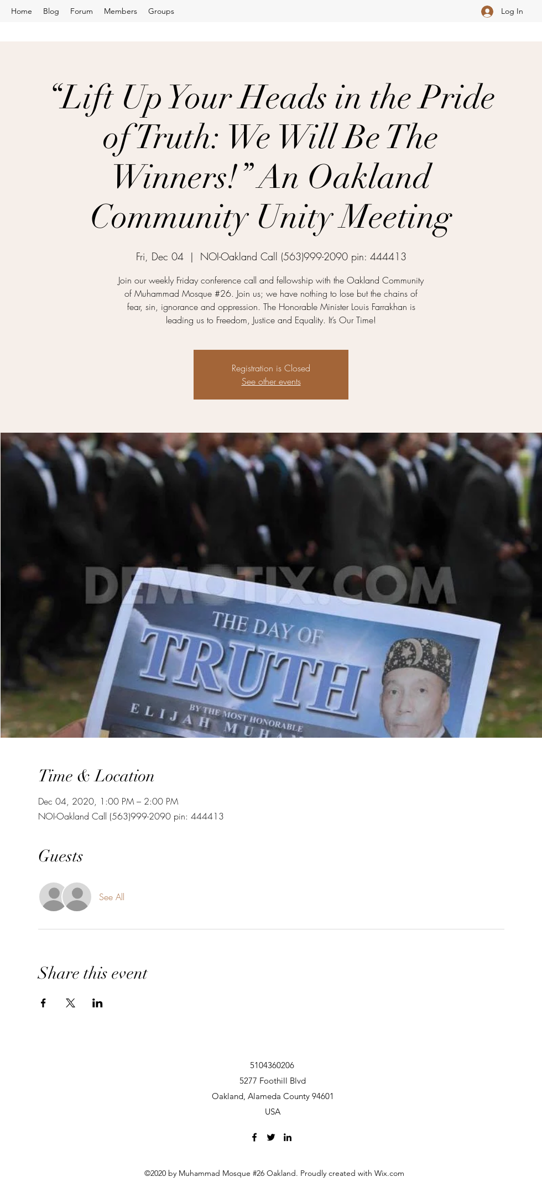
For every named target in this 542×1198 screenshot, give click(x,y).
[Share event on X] (70, 1003)
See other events (271, 381)
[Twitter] (271, 1137)
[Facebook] (254, 1137)
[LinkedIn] (287, 1137)
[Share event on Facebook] (43, 1003)
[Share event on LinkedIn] (97, 1003)
